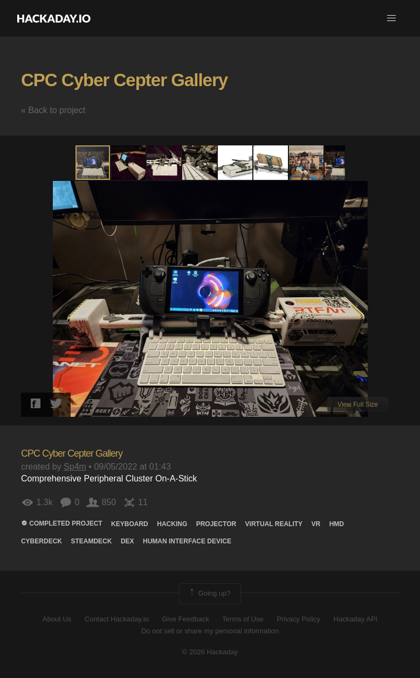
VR (316, 524)
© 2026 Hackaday (210, 652)
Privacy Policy (298, 619)
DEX (127, 541)
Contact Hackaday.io (117, 619)
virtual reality (273, 524)
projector (216, 524)
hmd (336, 524)
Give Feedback (185, 619)
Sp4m (75, 466)
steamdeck (91, 541)
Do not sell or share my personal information (210, 631)
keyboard (129, 524)
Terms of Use (243, 619)
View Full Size (358, 404)
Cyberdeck (41, 541)
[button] (391, 18)
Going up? (209, 593)
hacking (172, 524)
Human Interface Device (187, 541)
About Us (57, 619)
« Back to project (53, 110)
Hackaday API (356, 619)
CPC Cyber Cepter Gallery (124, 80)
